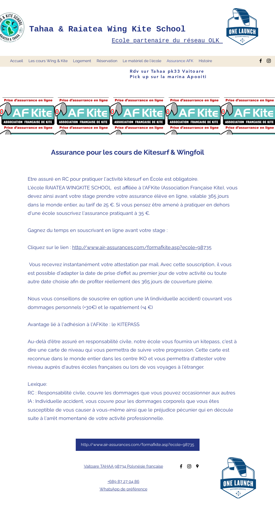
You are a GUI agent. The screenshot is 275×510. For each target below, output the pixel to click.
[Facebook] (181, 466)
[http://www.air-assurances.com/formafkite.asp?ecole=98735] (138, 445)
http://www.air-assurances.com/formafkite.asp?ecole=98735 (141, 247)
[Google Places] (197, 466)
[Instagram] (189, 466)
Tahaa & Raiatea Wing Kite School (107, 29)
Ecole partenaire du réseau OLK (167, 40)
